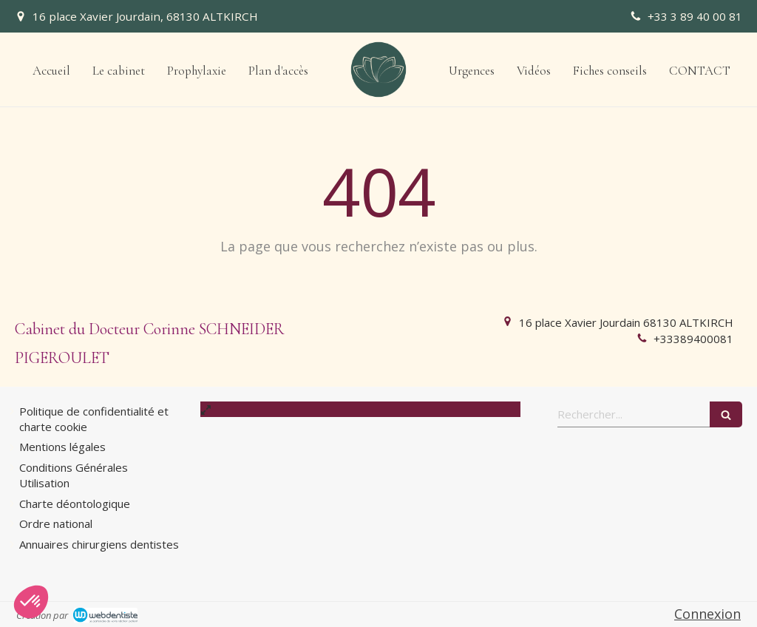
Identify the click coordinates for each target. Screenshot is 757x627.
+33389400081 (693, 338)
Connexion (707, 614)
